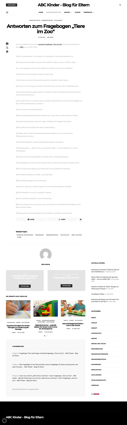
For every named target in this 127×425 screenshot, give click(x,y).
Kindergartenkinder (48, 320)
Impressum (88, 12)
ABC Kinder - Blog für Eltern (63, 5)
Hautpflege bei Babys (97, 294)
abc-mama (50, 37)
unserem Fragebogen (50, 44)
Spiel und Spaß (77, 235)
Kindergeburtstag (53, 12)
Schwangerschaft (98, 380)
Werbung (95, 385)
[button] (44, 335)
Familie (77, 12)
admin (14, 332)
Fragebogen (40, 235)
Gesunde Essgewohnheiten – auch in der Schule (73, 324)
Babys (93, 317)
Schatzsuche (65, 235)
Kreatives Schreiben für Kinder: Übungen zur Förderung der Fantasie (18, 327)
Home (41, 12)
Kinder (67, 12)
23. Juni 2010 (41, 37)
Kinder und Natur (34, 20)
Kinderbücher (97, 349)
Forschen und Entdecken (25, 235)
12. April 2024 (76, 328)
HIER (21, 47)
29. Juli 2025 (20, 332)
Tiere (19, 237)
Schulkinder (58, 20)
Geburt (94, 328)
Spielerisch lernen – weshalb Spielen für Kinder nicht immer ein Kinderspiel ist (45, 327)
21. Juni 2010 (20, 281)
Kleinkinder (41, 322)
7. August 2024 (48, 332)
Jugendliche (11, 322)
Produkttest (96, 370)
